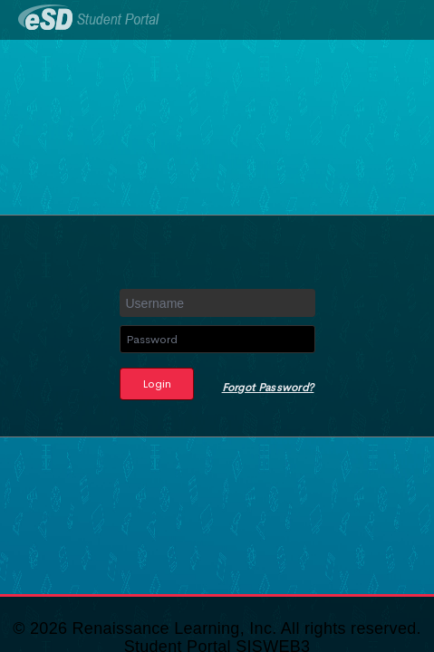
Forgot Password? (268, 387)
